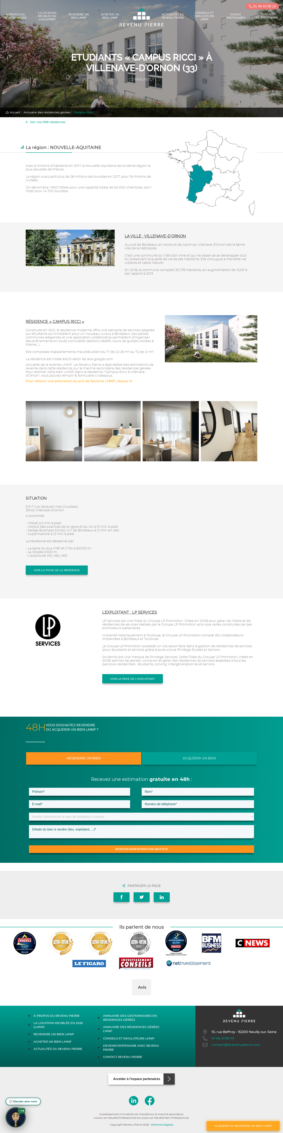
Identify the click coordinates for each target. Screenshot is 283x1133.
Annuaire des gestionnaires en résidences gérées (130, 1018)
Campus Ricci (83, 112)
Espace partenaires (235, 16)
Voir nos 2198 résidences (45, 122)
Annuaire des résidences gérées (46, 112)
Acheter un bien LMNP (110, 16)
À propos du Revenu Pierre (16, 16)
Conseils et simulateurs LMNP (204, 16)
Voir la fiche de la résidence (57, 570)
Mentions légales (162, 1124)
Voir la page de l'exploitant (132, 678)
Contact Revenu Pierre (267, 16)
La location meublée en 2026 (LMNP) (47, 16)
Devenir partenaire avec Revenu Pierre (131, 1047)
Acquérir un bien (199, 758)
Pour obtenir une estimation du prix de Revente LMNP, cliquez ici (79, 381)
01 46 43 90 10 (262, 6)
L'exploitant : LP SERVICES (129, 612)
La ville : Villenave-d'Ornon (155, 236)
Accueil (13, 112)
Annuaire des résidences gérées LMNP (131, 1029)
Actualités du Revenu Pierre (173, 16)
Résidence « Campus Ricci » (55, 321)
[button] (132, 999)
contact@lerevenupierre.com (231, 1044)
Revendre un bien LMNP (78, 16)
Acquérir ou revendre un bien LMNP (243, 1125)
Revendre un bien (84, 758)
